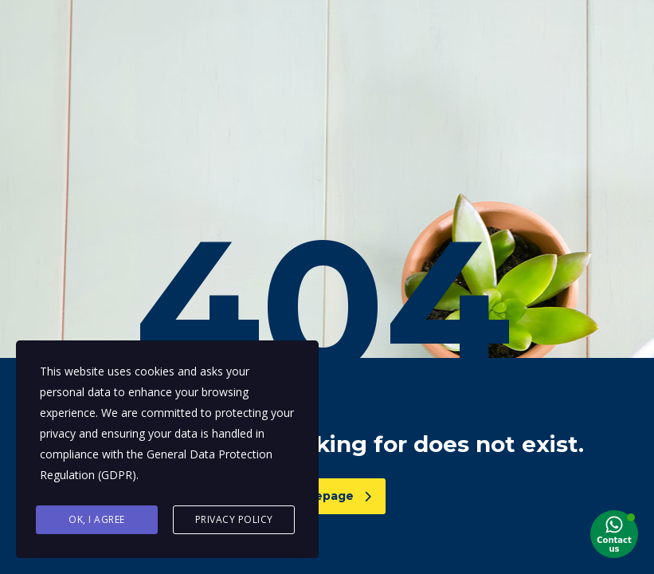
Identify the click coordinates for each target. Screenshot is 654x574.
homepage (329, 496)
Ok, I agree (97, 519)
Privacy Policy (234, 519)
